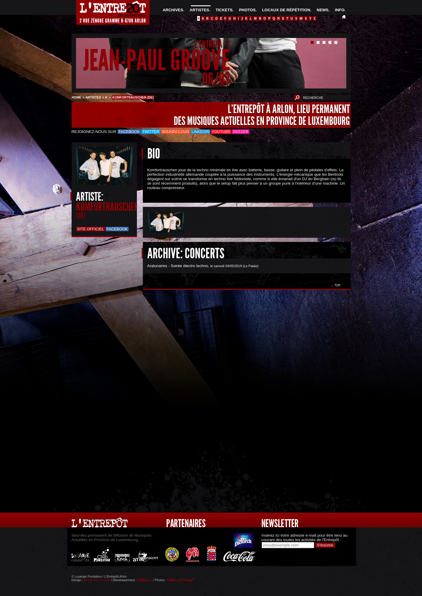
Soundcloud (175, 131)
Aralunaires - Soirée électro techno (177, 266)
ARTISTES (199, 10)
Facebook (129, 131)
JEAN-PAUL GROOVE (156, 60)
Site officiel (90, 229)
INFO (339, 10)
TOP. (338, 285)
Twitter (150, 131)
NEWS (322, 10)
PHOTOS (247, 10)
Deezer (241, 131)
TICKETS (224, 10)
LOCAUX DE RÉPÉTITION (286, 10)
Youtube (221, 131)
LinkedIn (200, 131)
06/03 (216, 78)
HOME (76, 97)
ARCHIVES (173, 10)
